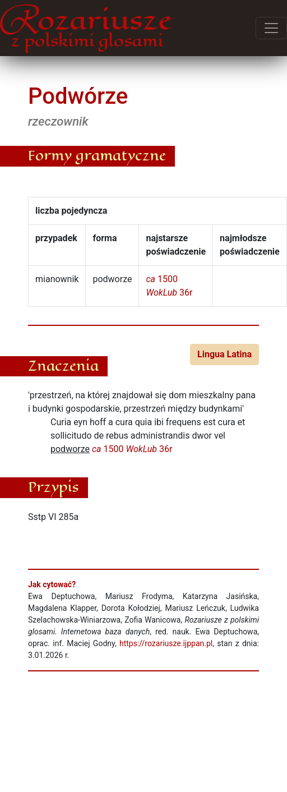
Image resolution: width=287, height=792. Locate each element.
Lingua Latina (224, 354)
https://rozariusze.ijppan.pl (165, 643)
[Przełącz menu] (271, 28)
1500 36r (132, 449)
